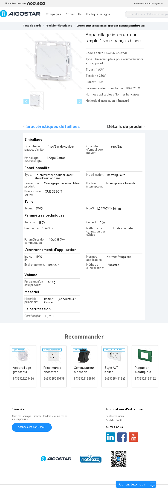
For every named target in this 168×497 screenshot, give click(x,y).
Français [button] (157, 4)
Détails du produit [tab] (125, 126)
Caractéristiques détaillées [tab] (51, 126)
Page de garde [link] (32, 25)
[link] (59, 25)
